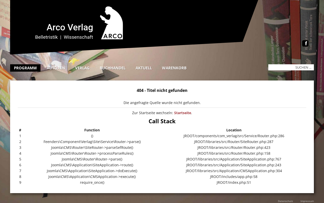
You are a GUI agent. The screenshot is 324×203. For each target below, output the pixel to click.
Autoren (56, 67)
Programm (25, 67)
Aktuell (144, 67)
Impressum (307, 201)
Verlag (82, 67)
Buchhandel (113, 67)
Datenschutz (285, 201)
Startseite (182, 112)
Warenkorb (174, 67)
